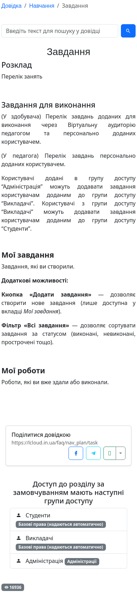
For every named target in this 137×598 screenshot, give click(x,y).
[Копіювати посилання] (109, 453)
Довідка (11, 6)
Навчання (42, 6)
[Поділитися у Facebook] (75, 453)
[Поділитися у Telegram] (93, 453)
